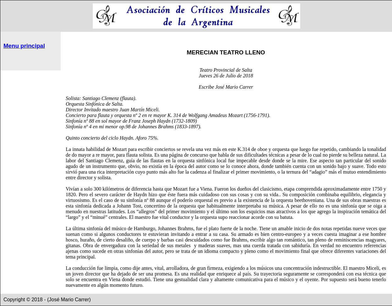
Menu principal (24, 45)
